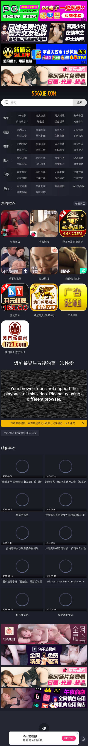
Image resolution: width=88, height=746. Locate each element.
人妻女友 (59, 172)
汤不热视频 (78, 186)
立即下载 (69, 738)
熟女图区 (59, 164)
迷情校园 (22, 178)
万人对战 (59, 115)
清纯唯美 (41, 164)
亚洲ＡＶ (22, 129)
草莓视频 (59, 186)
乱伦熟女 (59, 149)
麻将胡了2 (21, 121)
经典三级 (41, 149)
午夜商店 (41, 186)
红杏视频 (22, 192)
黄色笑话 (59, 178)
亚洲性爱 (22, 143)
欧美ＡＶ (59, 129)
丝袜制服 (41, 135)
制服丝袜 (22, 149)
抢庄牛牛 (78, 121)
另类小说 (41, 178)
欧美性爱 (78, 143)
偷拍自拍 (41, 143)
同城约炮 (22, 186)
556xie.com (44, 93)
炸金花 (40, 121)
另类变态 (78, 149)
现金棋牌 (59, 121)
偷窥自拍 (22, 158)
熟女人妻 (22, 135)
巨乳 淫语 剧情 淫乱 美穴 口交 (20, 433)
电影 (6, 146)
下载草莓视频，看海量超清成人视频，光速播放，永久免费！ (48, 423)
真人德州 (41, 115)
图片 (6, 160)
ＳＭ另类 (78, 135)
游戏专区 (78, 115)
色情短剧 (41, 192)
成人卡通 (59, 143)
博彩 (6, 118)
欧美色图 (59, 158)
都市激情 (22, 172)
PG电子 (22, 115)
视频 (6, 132)
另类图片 (78, 164)
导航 (6, 189)
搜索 (79, 102)
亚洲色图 (41, 158)
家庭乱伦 (41, 172)
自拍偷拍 (41, 129)
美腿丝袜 (22, 164)
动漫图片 (78, 158)
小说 (6, 174)
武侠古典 (78, 172)
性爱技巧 (78, 178)
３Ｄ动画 (78, 129)
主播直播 (59, 135)
